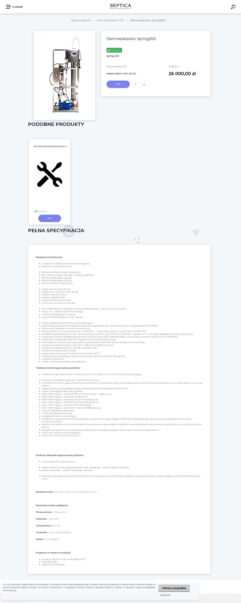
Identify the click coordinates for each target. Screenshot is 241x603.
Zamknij (165, 595)
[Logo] (120, 6)
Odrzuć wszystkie (174, 588)
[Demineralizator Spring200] (64, 31)
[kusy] (137, 84)
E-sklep (14, 7)
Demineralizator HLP (110, 20)
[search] (233, 7)
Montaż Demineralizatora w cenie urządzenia (61, 146)
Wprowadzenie (81, 20)
